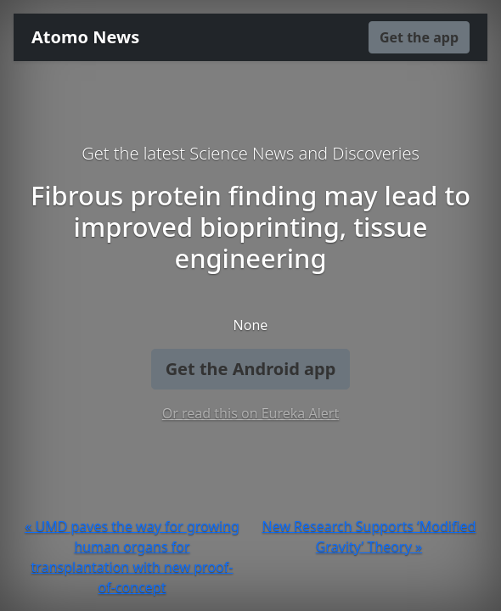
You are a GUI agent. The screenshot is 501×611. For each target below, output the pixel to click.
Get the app (419, 37)
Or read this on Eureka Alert (250, 413)
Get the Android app (251, 368)
